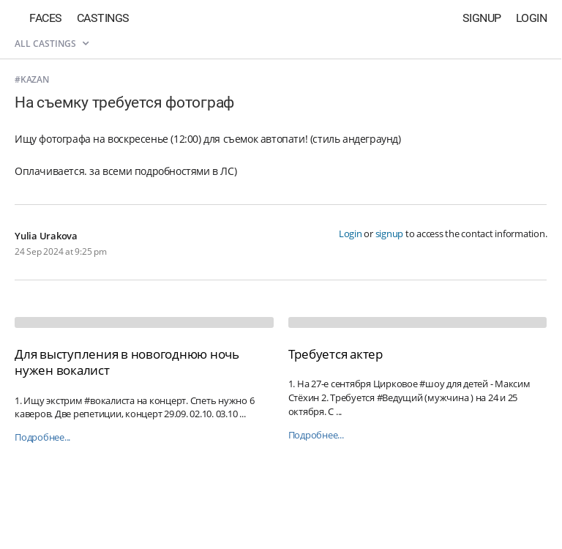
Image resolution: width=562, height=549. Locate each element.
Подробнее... (42, 437)
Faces (45, 18)
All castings (52, 43)
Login (531, 18)
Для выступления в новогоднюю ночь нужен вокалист (127, 362)
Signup (481, 18)
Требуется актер (335, 354)
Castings (103, 18)
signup (389, 233)
